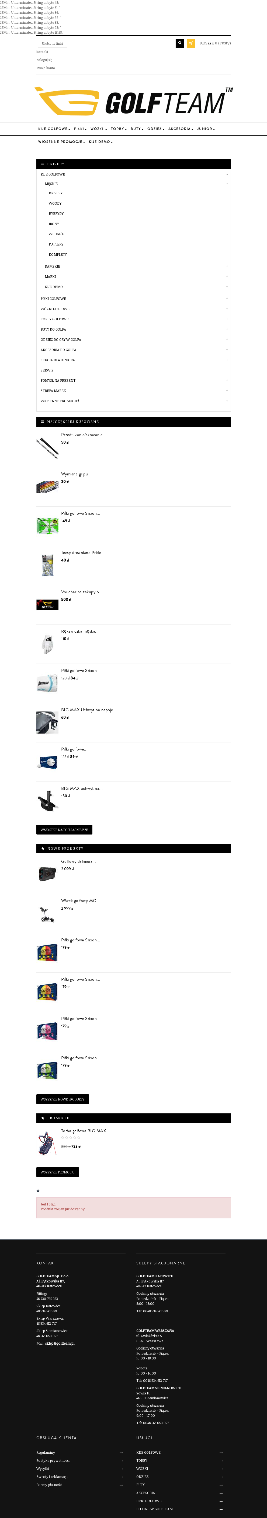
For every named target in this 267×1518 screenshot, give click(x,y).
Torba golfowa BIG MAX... (85, 1131)
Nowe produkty (65, 848)
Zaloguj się (44, 60)
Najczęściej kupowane (73, 421)
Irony (54, 223)
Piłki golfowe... (74, 749)
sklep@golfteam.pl (59, 1343)
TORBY (141, 1460)
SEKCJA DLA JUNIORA (58, 359)
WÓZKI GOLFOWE (55, 308)
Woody (55, 203)
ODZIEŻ (142, 1476)
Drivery (56, 193)
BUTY (140, 1484)
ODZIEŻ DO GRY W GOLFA (61, 339)
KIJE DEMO (54, 286)
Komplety (58, 254)
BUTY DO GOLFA (53, 329)
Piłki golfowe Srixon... (80, 513)
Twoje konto (45, 68)
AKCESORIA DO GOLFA (58, 349)
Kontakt (42, 52)
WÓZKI (142, 1468)
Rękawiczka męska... (80, 631)
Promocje (58, 1118)
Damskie (52, 266)
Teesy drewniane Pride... (83, 552)
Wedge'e (56, 234)
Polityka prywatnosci (53, 1460)
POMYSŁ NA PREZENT (58, 380)
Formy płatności (49, 1484)
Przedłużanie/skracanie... (83, 434)
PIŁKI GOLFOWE (53, 298)
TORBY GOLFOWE (55, 319)
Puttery (56, 244)
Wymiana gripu (74, 474)
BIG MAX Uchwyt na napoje (87, 710)
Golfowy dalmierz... (78, 861)
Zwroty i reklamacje (52, 1476)
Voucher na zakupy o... (82, 592)
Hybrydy (56, 213)
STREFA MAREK (53, 390)
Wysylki (42, 1468)
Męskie (51, 183)
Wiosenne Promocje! (60, 400)
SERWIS (47, 370)
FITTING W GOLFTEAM (154, 1508)
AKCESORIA (145, 1492)
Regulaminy (45, 1452)
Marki (50, 276)
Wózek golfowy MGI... (81, 900)
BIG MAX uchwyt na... (82, 788)
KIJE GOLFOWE (53, 174)
